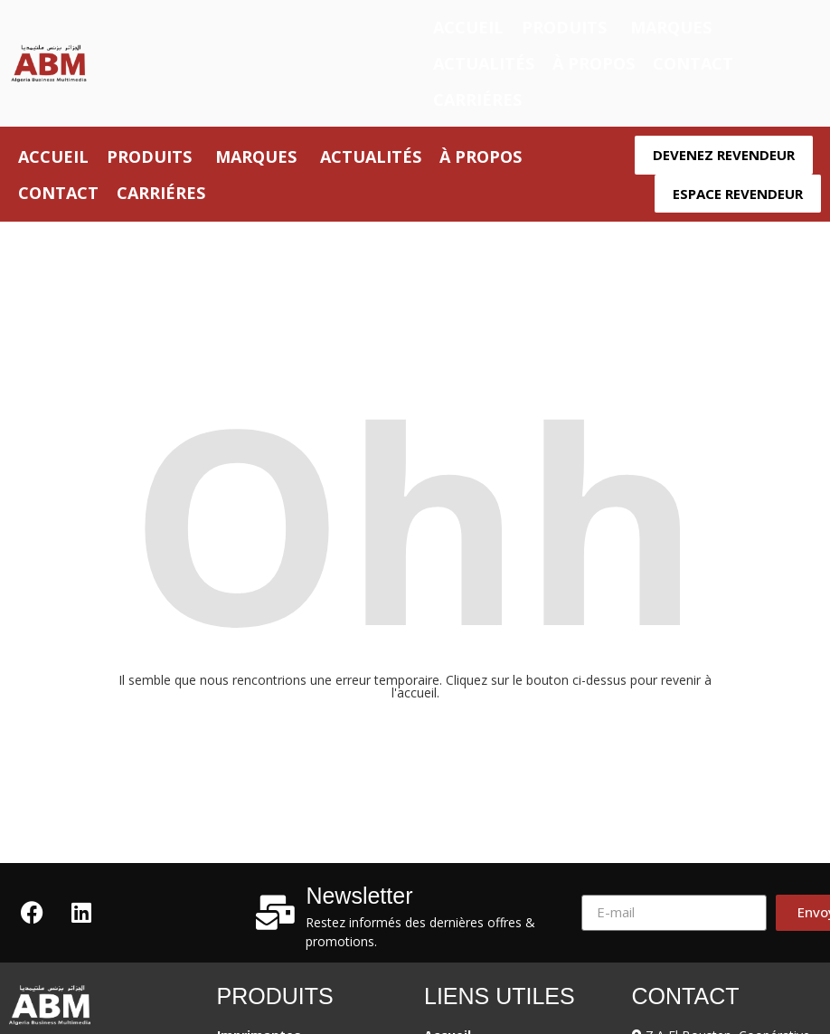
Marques (671, 27)
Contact (693, 63)
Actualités (483, 63)
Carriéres (477, 99)
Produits (564, 27)
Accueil (468, 27)
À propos (593, 63)
